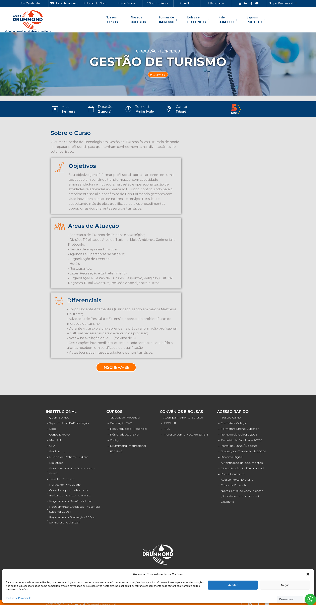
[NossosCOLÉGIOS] (141, 20)
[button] (308, 574)
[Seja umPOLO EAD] (256, 20)
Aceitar (233, 585)
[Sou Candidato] (32, 3)
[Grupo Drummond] (283, 3)
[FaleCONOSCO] (228, 20)
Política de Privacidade (18, 598)
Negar (285, 585)
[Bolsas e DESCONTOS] (198, 20)
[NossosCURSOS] (114, 20)
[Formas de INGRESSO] (169, 20)
